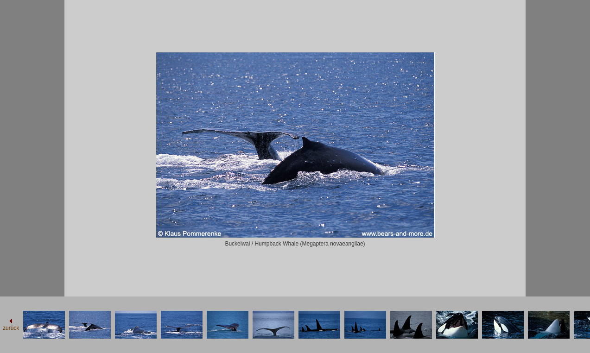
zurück (11, 328)
